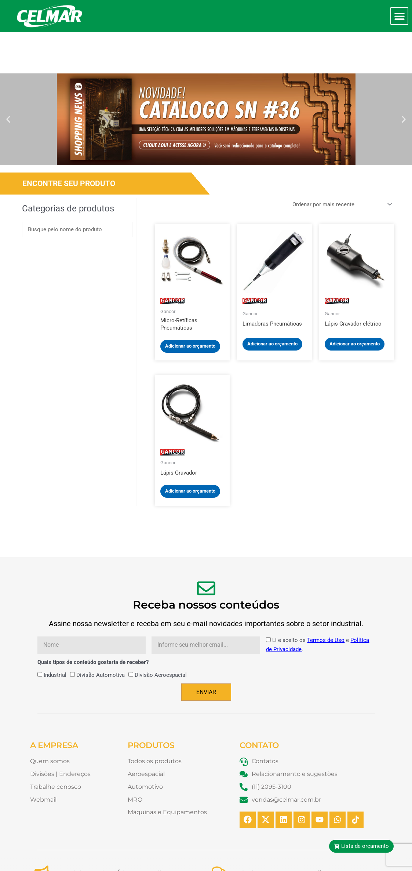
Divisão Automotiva (100, 634)
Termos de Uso (325, 599)
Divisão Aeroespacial (161, 634)
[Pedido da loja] (341, 163)
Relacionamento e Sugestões (281, 832)
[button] (399, 16)
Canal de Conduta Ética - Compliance (116, 832)
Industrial (55, 634)
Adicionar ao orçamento (190, 305)
